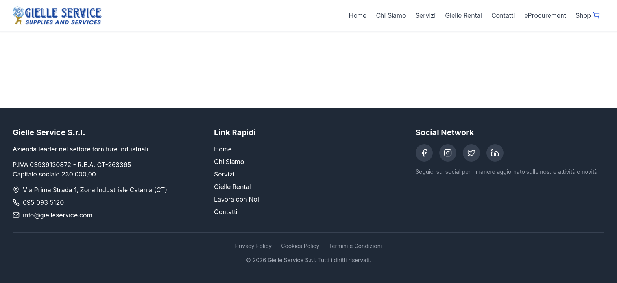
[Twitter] (471, 153)
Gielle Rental (463, 15)
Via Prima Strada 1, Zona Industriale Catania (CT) (95, 190)
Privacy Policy (253, 246)
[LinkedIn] (495, 153)
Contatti (503, 15)
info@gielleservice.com (57, 215)
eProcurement (545, 15)
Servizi (426, 15)
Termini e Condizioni (355, 246)
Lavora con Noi (236, 199)
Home (358, 15)
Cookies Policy (300, 246)
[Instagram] (447, 153)
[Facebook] (424, 153)
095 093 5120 (43, 202)
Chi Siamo (391, 15)
